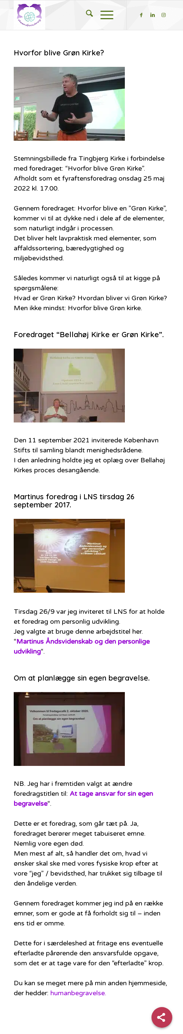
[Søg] (89, 15)
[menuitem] (89, 15)
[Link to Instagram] (163, 15)
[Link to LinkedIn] (152, 15)
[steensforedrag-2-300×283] (76, 15)
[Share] (162, 1017)
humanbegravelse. (78, 993)
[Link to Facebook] (141, 15)
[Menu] (107, 15)
